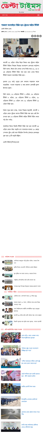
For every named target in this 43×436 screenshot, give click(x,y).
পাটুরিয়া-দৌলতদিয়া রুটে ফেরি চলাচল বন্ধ (24, 280)
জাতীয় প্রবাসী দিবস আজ (28, 387)
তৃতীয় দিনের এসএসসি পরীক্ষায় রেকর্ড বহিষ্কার (25, 267)
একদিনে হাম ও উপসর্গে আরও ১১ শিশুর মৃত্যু (25, 296)
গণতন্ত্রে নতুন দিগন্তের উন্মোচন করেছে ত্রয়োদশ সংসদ (27, 286)
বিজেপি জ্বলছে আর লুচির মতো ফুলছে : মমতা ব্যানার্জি (27, 321)
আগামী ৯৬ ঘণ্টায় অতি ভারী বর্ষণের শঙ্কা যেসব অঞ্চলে (27, 315)
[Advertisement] (21, 185)
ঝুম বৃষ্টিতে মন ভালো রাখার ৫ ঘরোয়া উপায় (25, 273)
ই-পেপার (21, 12)
